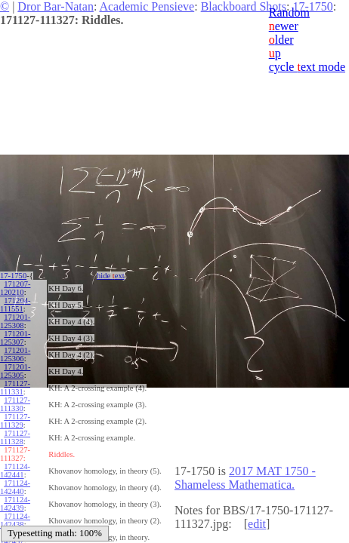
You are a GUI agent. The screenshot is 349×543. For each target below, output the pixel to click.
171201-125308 (15, 321)
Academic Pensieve (146, 6)
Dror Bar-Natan (55, 6)
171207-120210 (15, 288)
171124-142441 (15, 470)
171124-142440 (15, 487)
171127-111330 (15, 404)
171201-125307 (15, 338)
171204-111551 (15, 304)
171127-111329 (15, 421)
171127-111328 (15, 437)
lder (281, 39)
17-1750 (13, 276)
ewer (283, 26)
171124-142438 (15, 520)
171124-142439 (15, 503)
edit (257, 523)
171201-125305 (15, 371)
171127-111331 (15, 387)
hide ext (111, 276)
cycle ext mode (307, 66)
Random (289, 12)
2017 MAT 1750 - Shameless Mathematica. (245, 478)
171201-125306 (15, 354)
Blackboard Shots (243, 6)
